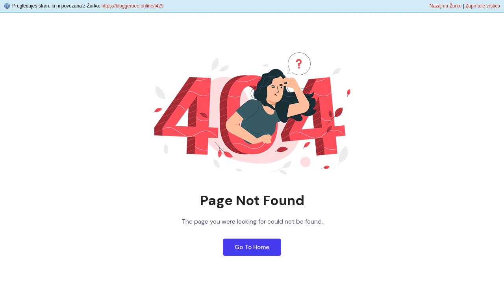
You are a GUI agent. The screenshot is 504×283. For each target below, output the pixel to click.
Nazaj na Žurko (445, 6)
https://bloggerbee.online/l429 (132, 6)
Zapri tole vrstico (482, 6)
